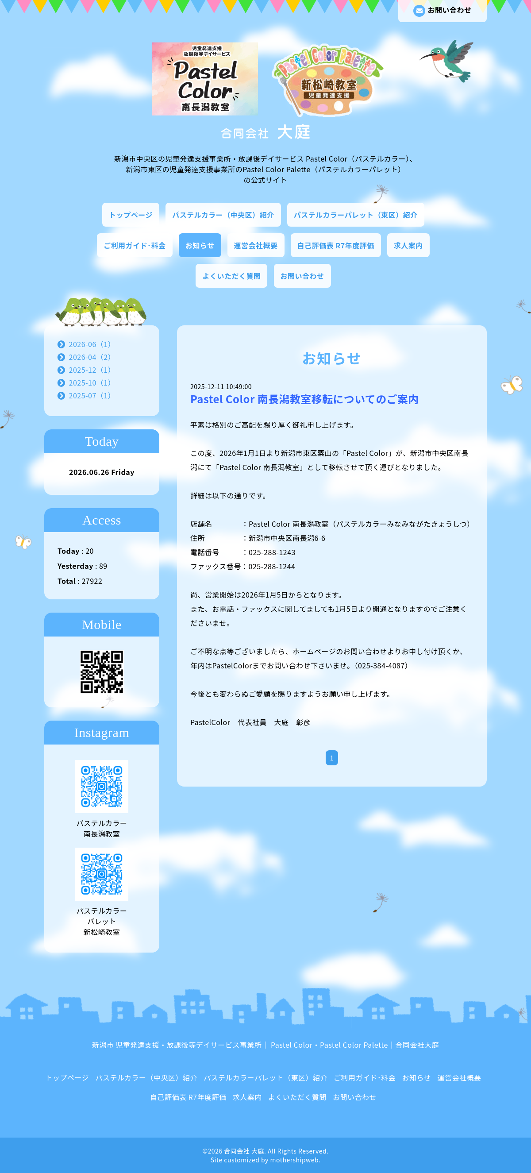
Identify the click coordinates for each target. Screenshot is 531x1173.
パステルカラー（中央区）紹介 (223, 214)
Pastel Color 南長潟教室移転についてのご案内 (309, 399)
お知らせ (200, 245)
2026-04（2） (92, 356)
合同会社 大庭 (244, 1150)
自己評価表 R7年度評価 (335, 245)
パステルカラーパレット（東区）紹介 (356, 214)
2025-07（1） (92, 395)
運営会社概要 (256, 245)
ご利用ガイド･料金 (135, 245)
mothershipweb (294, 1159)
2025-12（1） (92, 369)
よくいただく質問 (231, 275)
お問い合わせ (442, 10)
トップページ (131, 214)
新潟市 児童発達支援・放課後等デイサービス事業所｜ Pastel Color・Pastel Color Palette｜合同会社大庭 (265, 1044)
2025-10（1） (92, 382)
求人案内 (408, 245)
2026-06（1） (92, 344)
